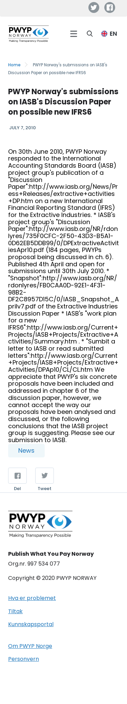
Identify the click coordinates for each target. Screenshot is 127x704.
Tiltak (15, 611)
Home (14, 65)
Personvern (23, 659)
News (26, 450)
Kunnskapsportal (31, 624)
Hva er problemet (32, 598)
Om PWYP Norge (30, 646)
